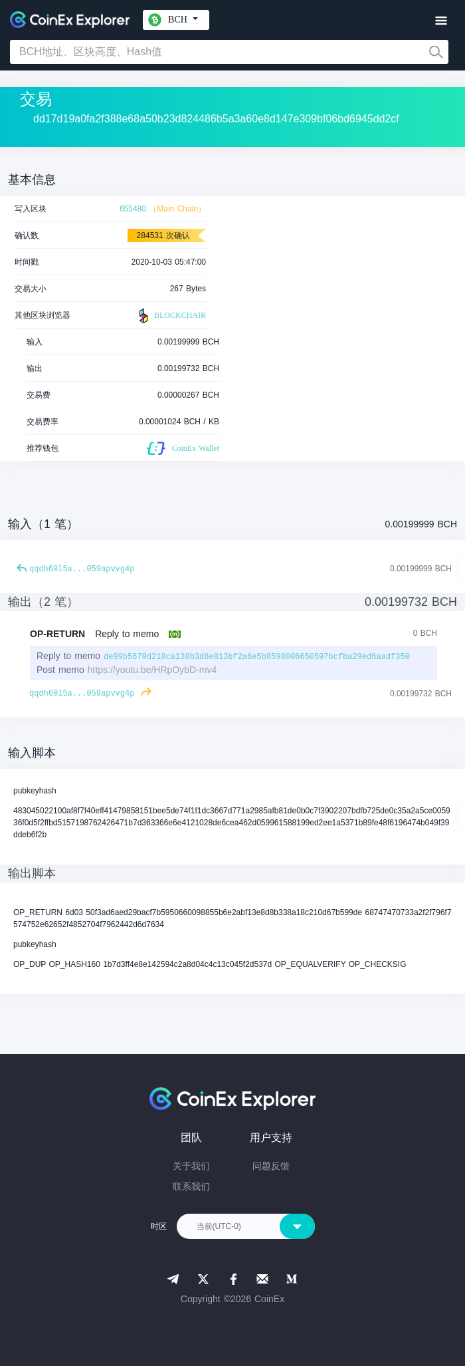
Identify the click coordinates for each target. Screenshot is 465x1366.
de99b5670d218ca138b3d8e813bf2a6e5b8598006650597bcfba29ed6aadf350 (257, 657)
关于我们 (191, 1166)
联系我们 (191, 1186)
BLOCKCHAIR (171, 316)
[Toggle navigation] (440, 21)
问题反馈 (271, 1166)
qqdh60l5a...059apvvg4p (81, 569)
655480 (133, 208)
